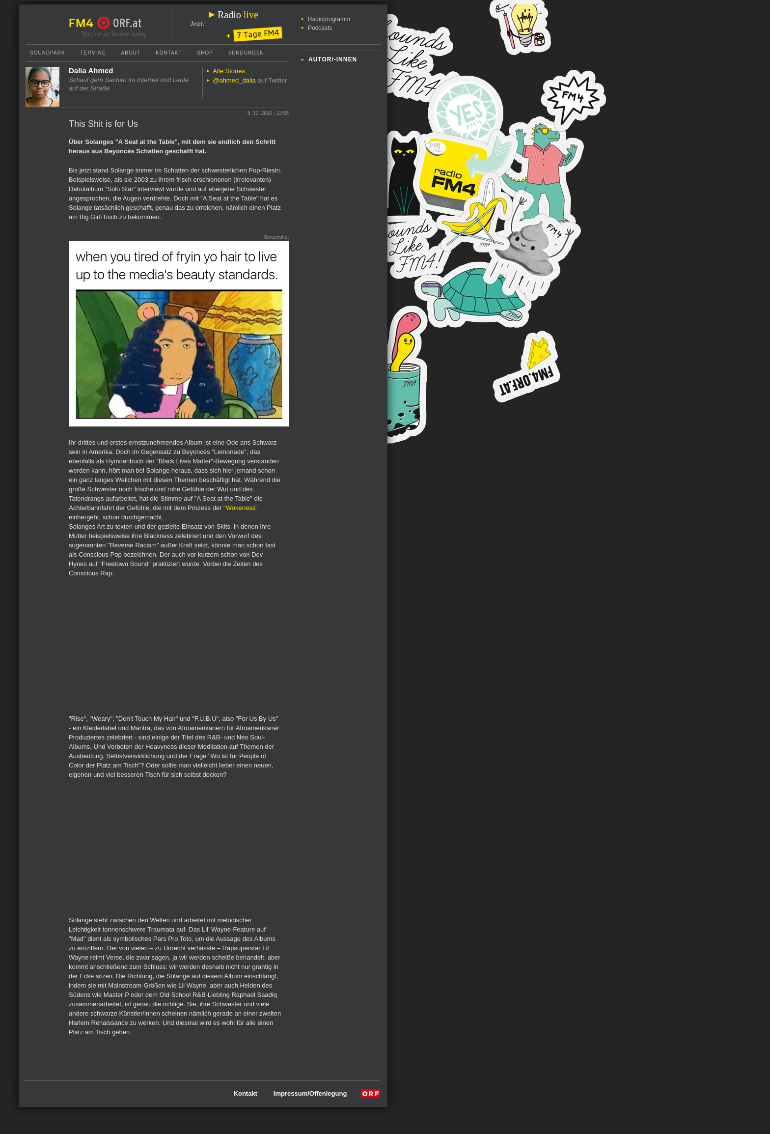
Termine (93, 53)
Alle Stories (229, 71)
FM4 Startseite (84, 23)
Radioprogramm (329, 19)
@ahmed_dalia (234, 80)
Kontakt (169, 53)
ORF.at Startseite (119, 23)
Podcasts (320, 28)
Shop (205, 53)
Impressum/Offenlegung (310, 1093)
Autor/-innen (332, 59)
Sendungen (246, 53)
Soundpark (47, 53)
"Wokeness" (240, 507)
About (130, 53)
